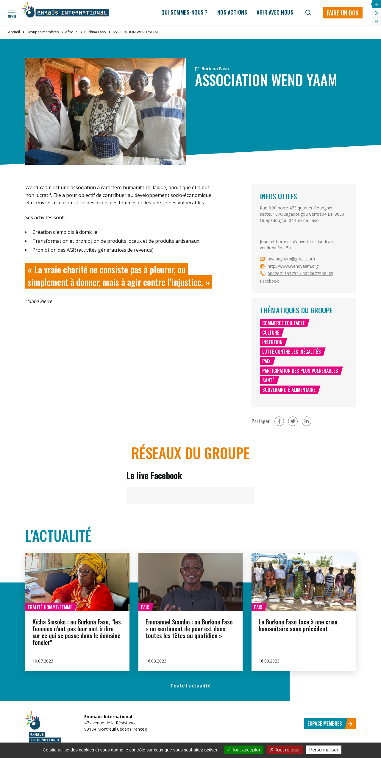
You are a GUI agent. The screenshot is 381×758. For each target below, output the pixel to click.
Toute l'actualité (190, 685)
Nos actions (232, 12)
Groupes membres (42, 32)
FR (376, 4)
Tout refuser (285, 749)
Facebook (269, 281)
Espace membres (330, 723)
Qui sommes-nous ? (184, 12)
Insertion (272, 342)
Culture (270, 332)
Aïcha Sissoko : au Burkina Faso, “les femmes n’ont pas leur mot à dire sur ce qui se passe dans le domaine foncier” (76, 632)
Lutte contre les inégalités (291, 351)
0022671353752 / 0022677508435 (300, 273)
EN (376, 13)
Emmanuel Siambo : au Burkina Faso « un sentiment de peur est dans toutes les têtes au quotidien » (189, 628)
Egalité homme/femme (50, 607)
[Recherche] (308, 12)
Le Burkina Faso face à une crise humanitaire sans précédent (298, 625)
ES (376, 21)
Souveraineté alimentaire (289, 389)
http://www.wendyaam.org (293, 266)
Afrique (71, 32)
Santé (268, 380)
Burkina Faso (95, 32)
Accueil (14, 32)
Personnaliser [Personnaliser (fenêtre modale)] (323, 749)
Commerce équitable (283, 323)
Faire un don (343, 12)
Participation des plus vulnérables (300, 370)
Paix (266, 361)
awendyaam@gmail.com (291, 258)
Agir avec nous (275, 12)
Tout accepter (243, 749)
